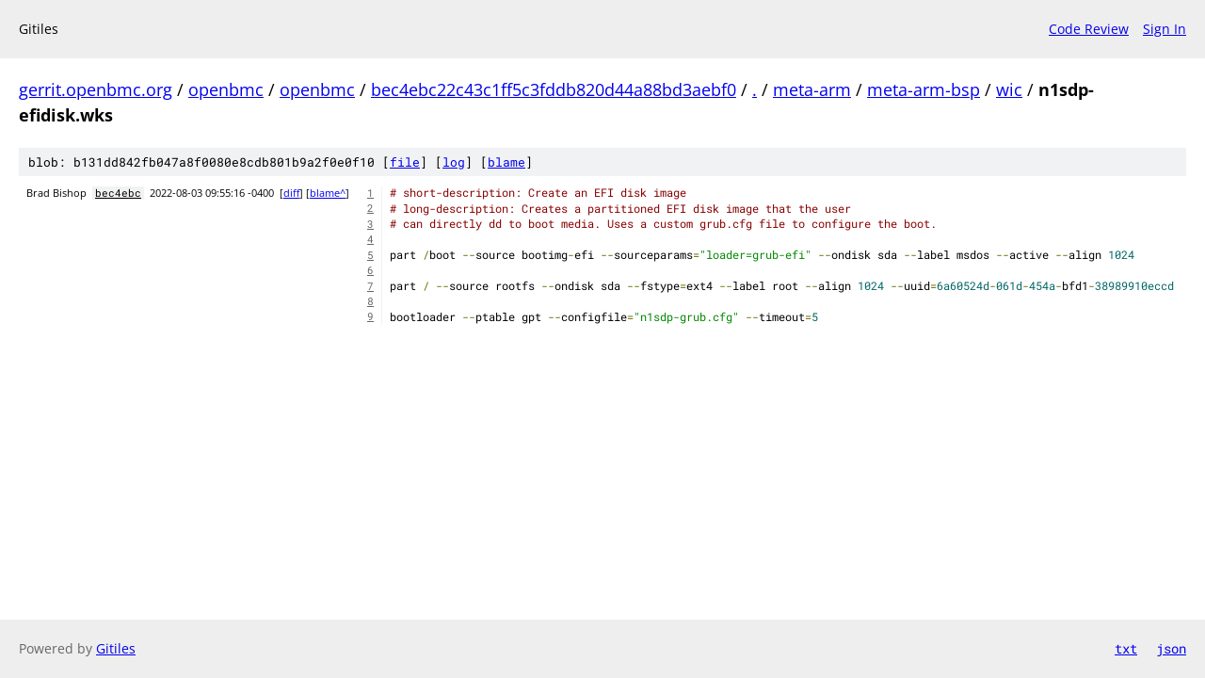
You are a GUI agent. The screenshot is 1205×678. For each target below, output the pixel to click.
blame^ (327, 193)
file (405, 161)
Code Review (1089, 29)
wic (1009, 89)
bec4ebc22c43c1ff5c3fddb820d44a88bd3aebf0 (553, 89)
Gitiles (116, 648)
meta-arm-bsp (923, 89)
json (1171, 648)
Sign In (1164, 29)
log (453, 161)
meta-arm (812, 89)
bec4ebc (118, 193)
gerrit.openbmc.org (95, 89)
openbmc (226, 89)
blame (506, 161)
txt (1126, 648)
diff (291, 193)
